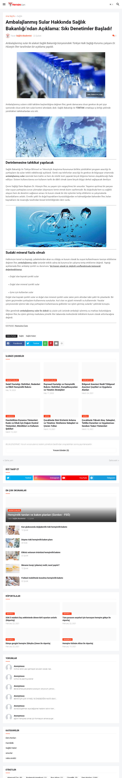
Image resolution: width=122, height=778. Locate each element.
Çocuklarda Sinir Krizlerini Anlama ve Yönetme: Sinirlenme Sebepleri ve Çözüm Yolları (61, 423)
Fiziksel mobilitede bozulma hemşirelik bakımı (42, 578)
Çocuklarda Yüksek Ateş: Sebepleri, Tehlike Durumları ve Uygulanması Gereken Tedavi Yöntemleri (98, 423)
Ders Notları (11, 738)
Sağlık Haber (31, 336)
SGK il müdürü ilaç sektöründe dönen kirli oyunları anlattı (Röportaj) (31, 618)
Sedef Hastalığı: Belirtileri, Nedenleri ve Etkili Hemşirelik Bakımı (23, 385)
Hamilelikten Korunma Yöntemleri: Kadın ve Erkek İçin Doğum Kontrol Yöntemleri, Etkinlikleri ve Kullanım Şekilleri (22, 424)
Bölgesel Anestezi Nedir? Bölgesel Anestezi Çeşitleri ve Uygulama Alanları (98, 387)
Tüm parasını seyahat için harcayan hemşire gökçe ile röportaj (86, 618)
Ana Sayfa (10, 16)
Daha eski (113, 460)
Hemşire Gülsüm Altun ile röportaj (77, 643)
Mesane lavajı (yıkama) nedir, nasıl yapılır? (40, 565)
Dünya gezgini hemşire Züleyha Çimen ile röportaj (28, 643)
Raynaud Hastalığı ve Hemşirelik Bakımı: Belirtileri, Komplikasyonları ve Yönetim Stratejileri (61, 387)
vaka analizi (11, 758)
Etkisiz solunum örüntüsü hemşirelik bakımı (40, 552)
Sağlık (19, 16)
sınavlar (9, 753)
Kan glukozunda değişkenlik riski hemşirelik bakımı (44, 527)
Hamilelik (10, 743)
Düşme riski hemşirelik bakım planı (37, 540)
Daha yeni (9, 460)
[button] (4, 4)
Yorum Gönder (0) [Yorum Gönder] (61, 450)
